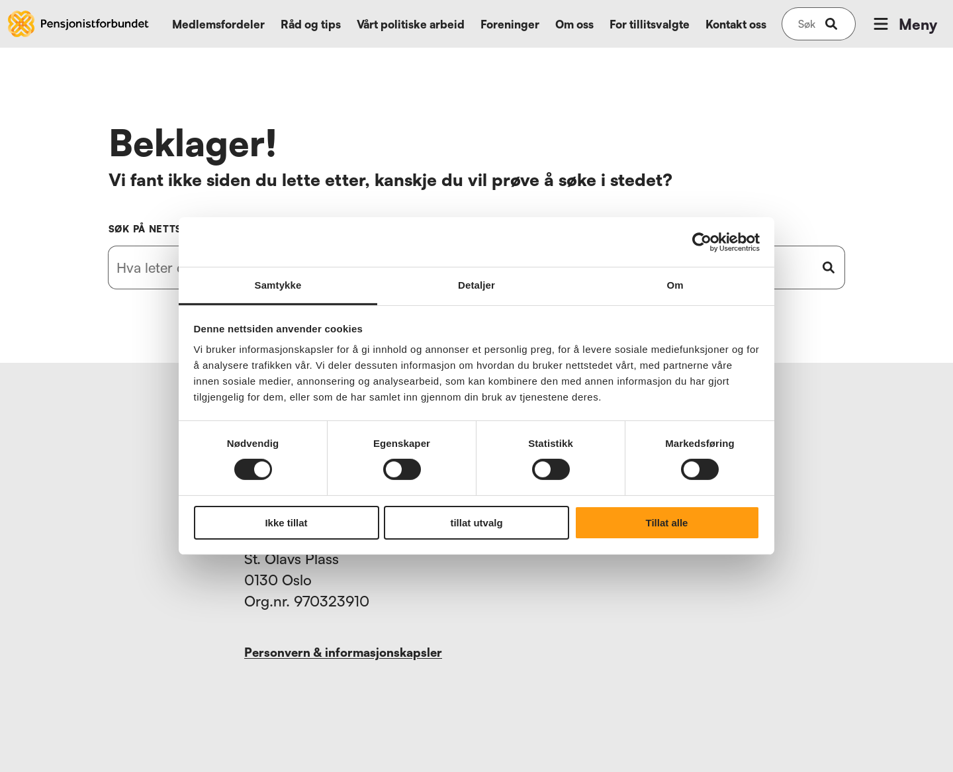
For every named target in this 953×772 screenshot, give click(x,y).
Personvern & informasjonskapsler (343, 652)
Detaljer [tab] (476, 285)
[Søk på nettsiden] (806, 23)
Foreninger (509, 24)
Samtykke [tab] (278, 285)
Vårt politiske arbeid (411, 24)
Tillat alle (667, 522)
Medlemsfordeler (218, 24)
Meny (904, 24)
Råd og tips (311, 24)
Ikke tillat (286, 522)
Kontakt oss (735, 24)
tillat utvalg (476, 522)
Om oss (574, 24)
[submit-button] (831, 24)
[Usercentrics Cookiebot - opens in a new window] (702, 242)
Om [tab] (674, 285)
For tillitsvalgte (650, 24)
